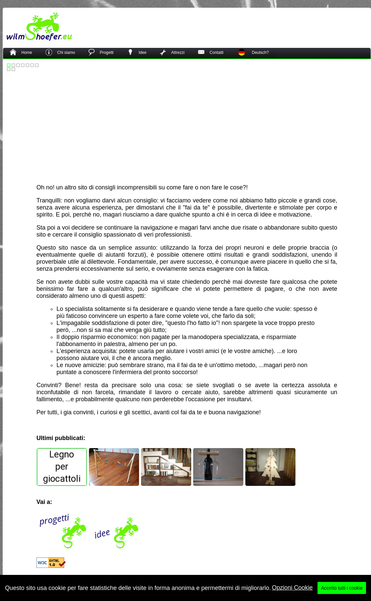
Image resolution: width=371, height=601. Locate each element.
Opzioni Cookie (292, 592)
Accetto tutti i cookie (342, 593)
